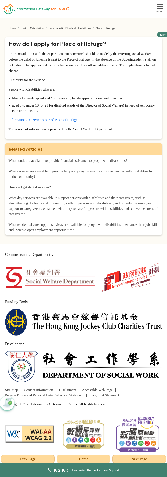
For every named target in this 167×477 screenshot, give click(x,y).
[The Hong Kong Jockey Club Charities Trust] (83, 322)
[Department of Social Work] (83, 367)
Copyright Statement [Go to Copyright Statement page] (104, 395)
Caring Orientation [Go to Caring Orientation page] (32, 28)
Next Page (139, 459)
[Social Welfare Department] (50, 277)
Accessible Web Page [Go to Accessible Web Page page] (97, 390)
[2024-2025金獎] (83, 433)
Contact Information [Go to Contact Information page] (38, 390)
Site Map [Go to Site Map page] (11, 390)
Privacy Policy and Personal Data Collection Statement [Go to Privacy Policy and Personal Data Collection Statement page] (44, 395)
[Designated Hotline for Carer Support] (84, 470)
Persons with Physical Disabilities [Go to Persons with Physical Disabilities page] (70, 28)
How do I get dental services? (30, 187)
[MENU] (159, 7)
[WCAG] (29, 433)
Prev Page (28, 459)
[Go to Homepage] (35, 9)
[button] (7, 403)
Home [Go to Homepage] (12, 28)
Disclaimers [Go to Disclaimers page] (67, 390)
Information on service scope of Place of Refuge (43, 120)
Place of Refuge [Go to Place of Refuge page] (105, 28)
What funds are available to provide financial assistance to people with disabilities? (68, 160)
